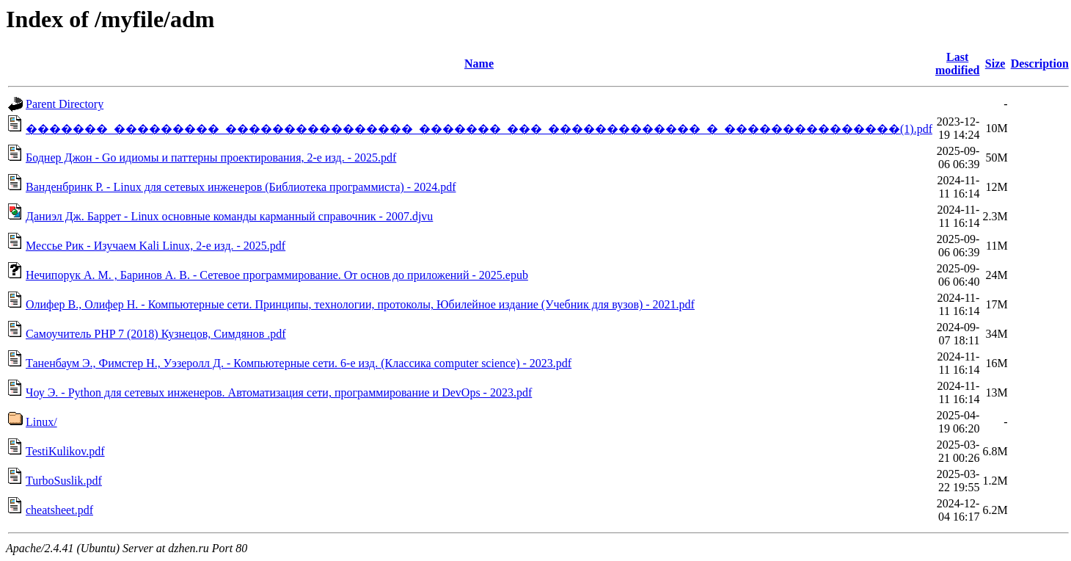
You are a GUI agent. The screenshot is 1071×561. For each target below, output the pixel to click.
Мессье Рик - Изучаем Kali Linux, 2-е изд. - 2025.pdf (155, 245)
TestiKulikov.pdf (65, 451)
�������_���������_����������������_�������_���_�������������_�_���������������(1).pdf (479, 129)
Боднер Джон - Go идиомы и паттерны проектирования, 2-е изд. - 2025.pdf (211, 157)
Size (995, 63)
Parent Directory (64, 104)
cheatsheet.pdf (59, 510)
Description (1040, 63)
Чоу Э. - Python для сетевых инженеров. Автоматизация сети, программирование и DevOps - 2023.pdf (279, 392)
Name (479, 63)
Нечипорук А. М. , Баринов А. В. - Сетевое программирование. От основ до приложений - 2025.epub (277, 275)
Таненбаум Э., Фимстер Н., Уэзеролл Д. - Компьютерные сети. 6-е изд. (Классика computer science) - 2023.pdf (298, 363)
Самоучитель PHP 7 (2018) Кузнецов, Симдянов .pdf (156, 333)
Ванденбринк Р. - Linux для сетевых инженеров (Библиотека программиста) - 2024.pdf (241, 187)
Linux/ (41, 422)
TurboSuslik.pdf (64, 480)
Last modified (957, 63)
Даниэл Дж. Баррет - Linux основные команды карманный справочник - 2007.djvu (229, 216)
